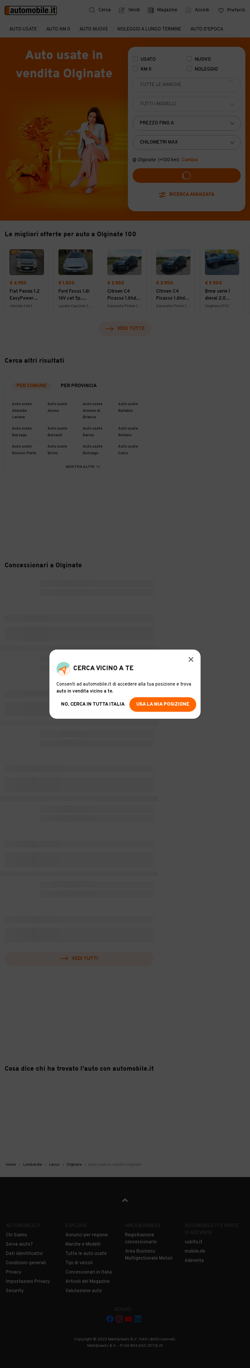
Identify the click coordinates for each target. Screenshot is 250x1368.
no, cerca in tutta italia (93, 704)
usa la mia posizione (162, 704)
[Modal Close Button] (191, 659)
